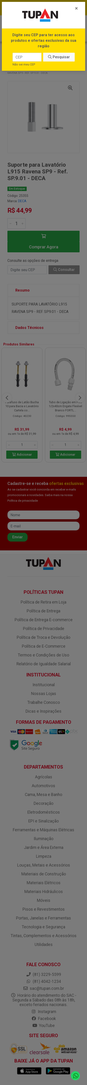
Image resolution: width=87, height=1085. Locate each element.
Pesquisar (59, 57)
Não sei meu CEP (24, 64)
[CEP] (27, 57)
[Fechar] (76, 8)
